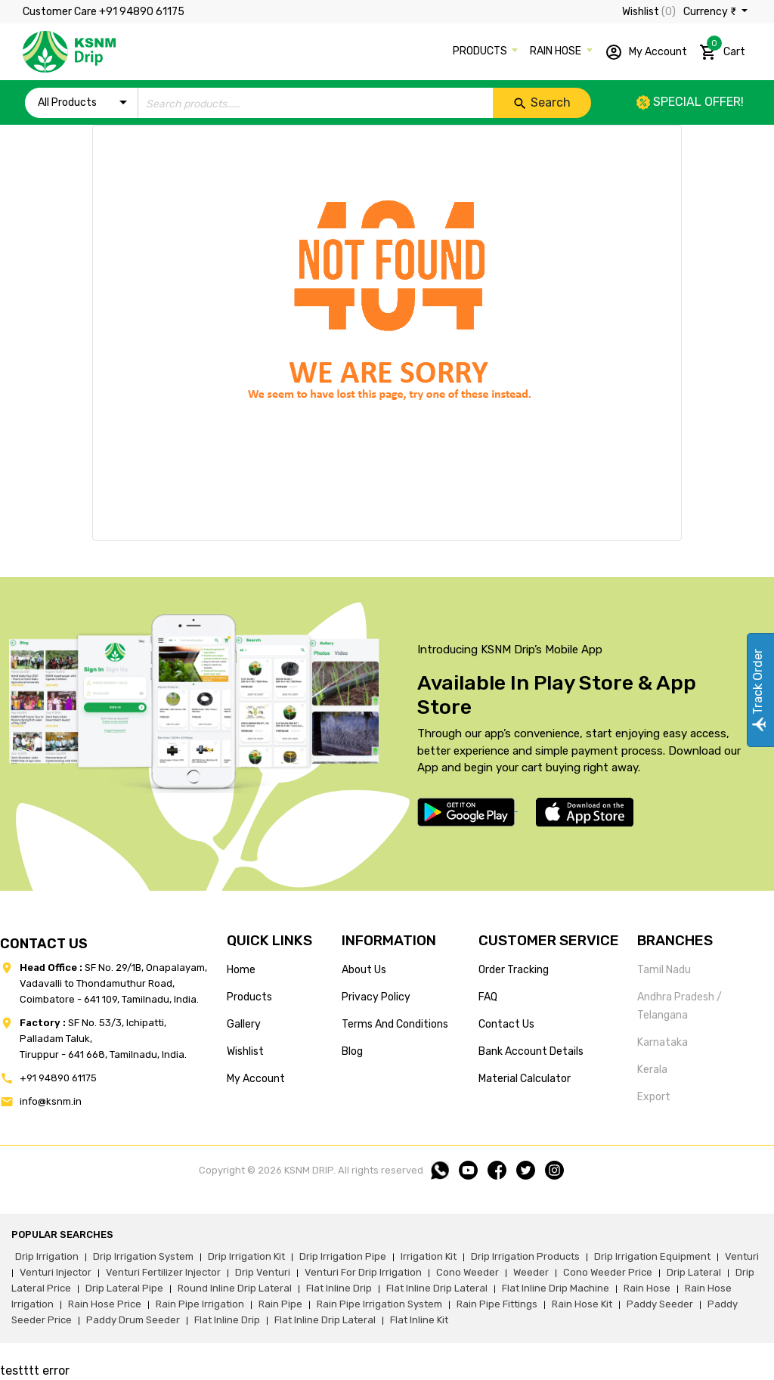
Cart (722, 49)
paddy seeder (660, 1304)
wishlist (245, 1051)
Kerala (652, 1069)
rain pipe (280, 1304)
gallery (244, 1024)
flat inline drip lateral (437, 1288)
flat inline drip (339, 1288)
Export (653, 1096)
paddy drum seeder (133, 1320)
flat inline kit (419, 1320)
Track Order (758, 690)
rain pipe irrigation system (379, 1304)
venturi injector (55, 1272)
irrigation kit (429, 1256)
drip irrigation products (525, 1256)
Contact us (506, 1024)
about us (364, 969)
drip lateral (694, 1272)
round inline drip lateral (235, 1288)
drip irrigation (47, 1256)
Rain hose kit (582, 1304)
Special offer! (690, 102)
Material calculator (524, 1078)
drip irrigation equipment (652, 1256)
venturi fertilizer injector (163, 1272)
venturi (742, 1256)
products (249, 997)
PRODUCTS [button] (481, 51)
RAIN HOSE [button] (557, 51)
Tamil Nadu (664, 969)
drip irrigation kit (246, 1256)
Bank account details (531, 1051)
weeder (531, 1272)
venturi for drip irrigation (363, 1272)
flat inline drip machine (555, 1288)
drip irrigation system (143, 1256)
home (241, 969)
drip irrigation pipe (342, 1256)
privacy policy (376, 997)
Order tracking (513, 969)
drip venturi (262, 1272)
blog (352, 1051)
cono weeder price (607, 1272)
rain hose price (104, 1304)
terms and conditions (395, 1024)
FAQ (487, 997)
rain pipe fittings (497, 1304)
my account (256, 1078)
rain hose (647, 1288)
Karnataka (662, 1042)
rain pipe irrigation (200, 1304)
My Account (646, 52)
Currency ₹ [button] (710, 11)
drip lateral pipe (124, 1288)
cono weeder (467, 1272)
